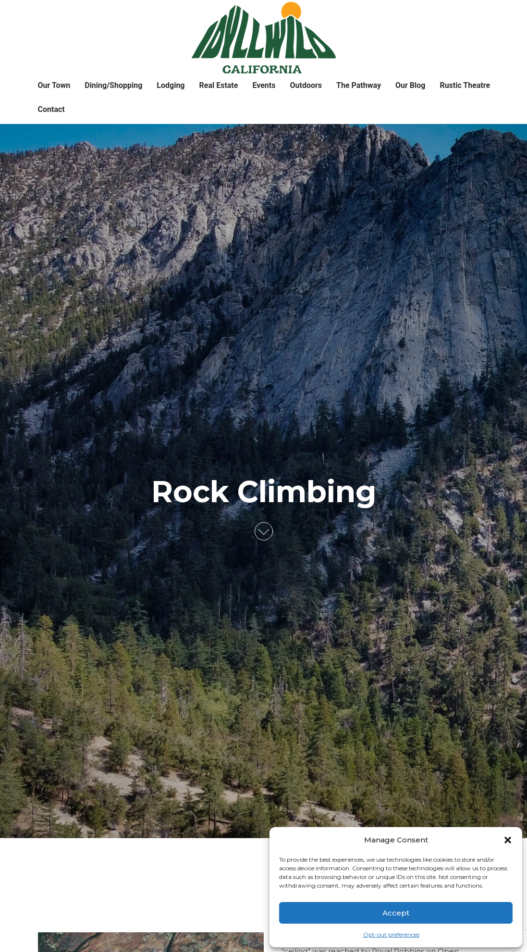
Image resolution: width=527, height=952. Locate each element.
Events (263, 85)
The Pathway (358, 85)
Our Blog (410, 85)
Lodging (170, 85)
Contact (51, 109)
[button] (508, 840)
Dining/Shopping (113, 85)
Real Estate (218, 85)
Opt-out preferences (391, 934)
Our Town (54, 85)
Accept (395, 912)
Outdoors (306, 85)
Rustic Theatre (465, 85)
